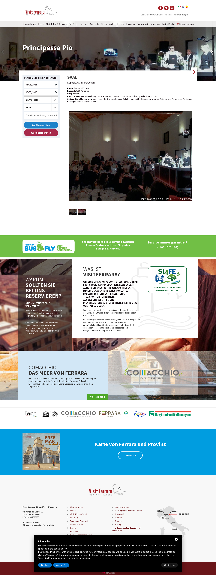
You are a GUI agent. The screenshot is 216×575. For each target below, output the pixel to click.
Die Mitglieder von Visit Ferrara (128, 510)
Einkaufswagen (185, 24)
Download (130, 455)
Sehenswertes (108, 24)
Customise (46, 565)
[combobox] (41, 99)
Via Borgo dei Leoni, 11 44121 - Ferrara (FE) (32, 513)
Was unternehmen (41, 132)
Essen (41, 24)
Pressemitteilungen (180, 14)
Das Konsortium (147, 14)
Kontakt (118, 517)
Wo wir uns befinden (163, 14)
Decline (154, 565)
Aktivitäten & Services (56, 24)
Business (130, 24)
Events (120, 24)
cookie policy (60, 548)
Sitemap (118, 521)
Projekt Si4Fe (168, 24)
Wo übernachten (41, 125)
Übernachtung (29, 24)
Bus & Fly (73, 24)
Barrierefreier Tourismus (148, 24)
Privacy (118, 524)
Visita (97, 396)
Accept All (170, 565)
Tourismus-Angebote (89, 24)
